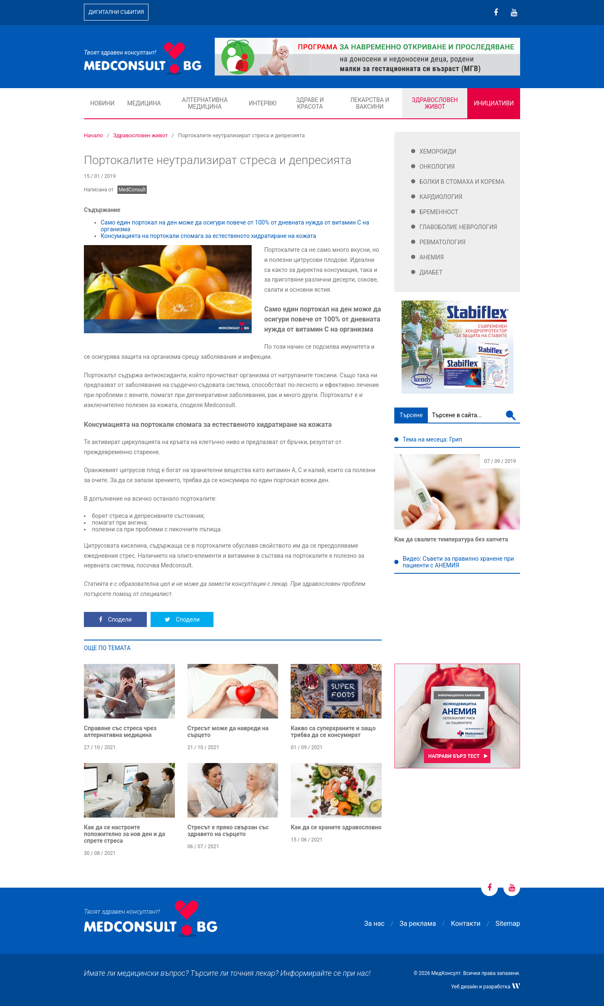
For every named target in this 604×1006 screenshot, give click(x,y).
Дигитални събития (116, 12)
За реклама (418, 924)
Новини (102, 103)
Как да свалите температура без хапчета (451, 539)
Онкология (437, 166)
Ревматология (442, 242)
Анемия (431, 257)
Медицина (144, 103)
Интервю (262, 103)
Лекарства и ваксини (369, 103)
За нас (374, 924)
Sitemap (507, 924)
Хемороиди (437, 151)
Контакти (465, 924)
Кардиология (441, 196)
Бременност (438, 212)
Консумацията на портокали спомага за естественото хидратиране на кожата (208, 236)
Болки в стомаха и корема (462, 181)
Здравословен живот (435, 103)
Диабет (431, 272)
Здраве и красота (310, 103)
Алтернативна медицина (205, 103)
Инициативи (494, 103)
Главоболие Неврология (458, 227)
